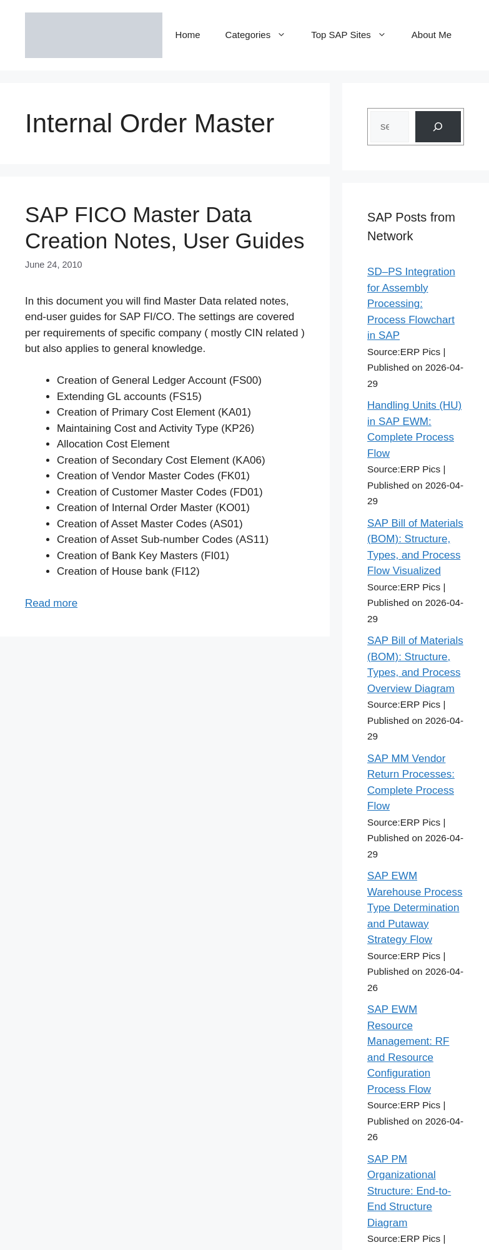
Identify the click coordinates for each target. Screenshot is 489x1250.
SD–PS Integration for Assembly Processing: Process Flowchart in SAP (411, 303)
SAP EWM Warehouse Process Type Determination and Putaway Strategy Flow (414, 907)
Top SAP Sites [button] (355, 35)
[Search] (438, 127)
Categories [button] (262, 35)
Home (187, 34)
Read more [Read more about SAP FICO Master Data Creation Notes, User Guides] (51, 603)
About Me (432, 34)
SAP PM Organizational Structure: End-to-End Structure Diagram (409, 1191)
